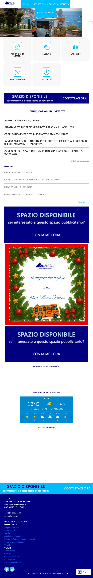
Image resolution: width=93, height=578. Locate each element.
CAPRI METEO (46, 379)
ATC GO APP (9, 559)
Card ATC (8, 554)
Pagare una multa (11, 527)
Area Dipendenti (45, 13)
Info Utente (39, 4)
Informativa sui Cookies (14, 542)
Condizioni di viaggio (13, 536)
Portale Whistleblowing (14, 562)
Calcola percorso (11, 556)
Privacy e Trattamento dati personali (19, 539)
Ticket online (9, 551)
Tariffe (7, 533)
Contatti (7, 545)
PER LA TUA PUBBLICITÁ (58, 4)
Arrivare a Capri (10, 530)
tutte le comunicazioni (80, 161)
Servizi (26, 4)
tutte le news (83, 202)
